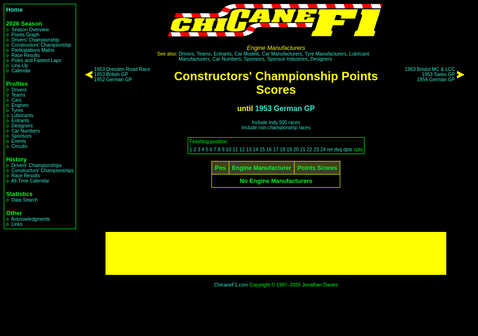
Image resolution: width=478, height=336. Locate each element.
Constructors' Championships (42, 170)
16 (269, 149)
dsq (338, 149)
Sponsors (21, 136)
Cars (16, 100)
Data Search (24, 200)
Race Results (25, 55)
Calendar (21, 70)
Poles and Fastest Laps (36, 60)
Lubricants (22, 115)
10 (229, 149)
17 (276, 149)
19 (289, 149)
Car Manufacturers (282, 53)
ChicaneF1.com (231, 284)
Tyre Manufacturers (326, 53)
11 (235, 149)
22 (309, 149)
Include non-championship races (276, 127)
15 (262, 149)
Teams (18, 95)
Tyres (17, 110)
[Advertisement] (276, 253)
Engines (19, 105)
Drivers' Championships (36, 165)
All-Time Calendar (30, 180)
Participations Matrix (32, 50)
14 (256, 149)
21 (303, 149)
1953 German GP (285, 108)
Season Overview (30, 29)
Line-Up (19, 65)
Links (16, 224)
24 (323, 149)
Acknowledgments (30, 219)
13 (249, 149)
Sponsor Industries (287, 59)
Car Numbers (25, 130)
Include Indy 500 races (276, 122)
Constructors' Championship (41, 45)
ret (330, 149)
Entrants (20, 120)
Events (18, 141)
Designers (22, 125)
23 (316, 149)
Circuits (19, 146)
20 (296, 149)
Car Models (246, 53)
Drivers (18, 89)
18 (282, 149)
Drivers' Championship (35, 39)
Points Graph (25, 34)
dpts (347, 149)
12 (242, 149)
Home (14, 9)
